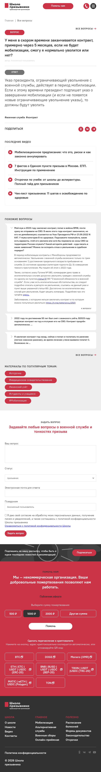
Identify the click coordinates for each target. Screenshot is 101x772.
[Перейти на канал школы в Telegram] (89, 752)
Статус (9, 468)
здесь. (26, 294)
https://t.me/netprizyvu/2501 (61, 302)
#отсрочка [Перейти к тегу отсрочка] (15, 373)
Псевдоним (11, 501)
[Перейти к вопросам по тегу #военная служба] (15, 117)
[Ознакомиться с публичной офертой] (50, 596)
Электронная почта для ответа (22, 487)
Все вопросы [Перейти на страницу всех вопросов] (24, 20)
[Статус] (50, 478)
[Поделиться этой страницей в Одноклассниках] (80, 129)
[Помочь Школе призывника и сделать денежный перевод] (50, 626)
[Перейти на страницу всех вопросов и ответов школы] (86, 355)
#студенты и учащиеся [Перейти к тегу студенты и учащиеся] (22, 393)
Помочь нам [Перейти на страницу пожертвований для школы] (58, 5)
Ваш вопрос (11, 443)
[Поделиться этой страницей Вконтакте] (87, 129)
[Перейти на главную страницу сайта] (20, 7)
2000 (49, 613)
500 (11, 613)
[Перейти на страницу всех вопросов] (86, 28)
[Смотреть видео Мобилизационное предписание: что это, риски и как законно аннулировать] (50, 154)
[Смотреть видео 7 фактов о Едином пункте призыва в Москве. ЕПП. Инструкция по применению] (50, 168)
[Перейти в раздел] (10, 722)
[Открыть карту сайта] (93, 6)
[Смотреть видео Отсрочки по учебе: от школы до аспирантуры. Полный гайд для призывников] (50, 182)
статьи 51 (42, 278)
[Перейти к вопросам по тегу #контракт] (32, 117)
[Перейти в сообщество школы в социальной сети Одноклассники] (79, 752)
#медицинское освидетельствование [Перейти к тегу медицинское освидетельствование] (30, 380)
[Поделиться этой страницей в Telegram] (93, 129)
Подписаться (84, 552)
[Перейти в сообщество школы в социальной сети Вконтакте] (84, 752)
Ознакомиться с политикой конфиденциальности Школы (38, 525)
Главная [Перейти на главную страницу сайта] (9, 20)
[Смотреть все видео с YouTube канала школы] (18, 142)
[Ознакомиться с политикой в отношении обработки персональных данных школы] (25, 753)
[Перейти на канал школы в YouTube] (94, 752)
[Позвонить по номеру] (86, 6)
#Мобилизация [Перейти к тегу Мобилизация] (18, 400)
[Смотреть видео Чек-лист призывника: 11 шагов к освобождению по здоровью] (50, 195)
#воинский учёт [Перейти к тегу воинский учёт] (18, 386)
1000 (30, 613)
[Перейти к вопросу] (86, 308)
